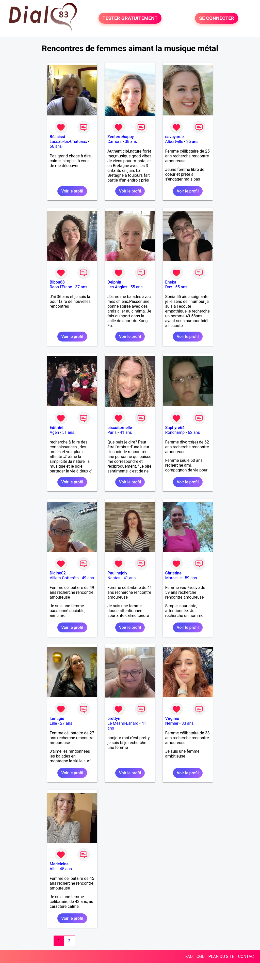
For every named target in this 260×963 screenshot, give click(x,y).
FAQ (189, 956)
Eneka (170, 282)
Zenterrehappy (120, 136)
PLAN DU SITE (221, 956)
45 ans (66, 868)
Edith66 (56, 427)
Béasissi (57, 136)
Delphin (114, 282)
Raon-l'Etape (61, 287)
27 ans (66, 723)
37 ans (81, 287)
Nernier (171, 723)
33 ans (188, 723)
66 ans (56, 146)
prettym (114, 718)
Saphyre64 (175, 427)
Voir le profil (72, 191)
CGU (201, 956)
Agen (54, 432)
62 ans (194, 432)
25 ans (192, 141)
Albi (53, 868)
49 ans (88, 577)
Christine (173, 573)
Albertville (174, 141)
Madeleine (59, 864)
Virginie (172, 718)
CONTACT (247, 956)
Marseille (173, 577)
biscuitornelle (119, 427)
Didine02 (58, 573)
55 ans (137, 287)
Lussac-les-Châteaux (68, 141)
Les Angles (117, 287)
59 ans (191, 577)
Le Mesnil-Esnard (122, 723)
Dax (168, 287)
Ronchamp (175, 432)
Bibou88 (57, 282)
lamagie (57, 718)
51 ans (68, 432)
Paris (112, 432)
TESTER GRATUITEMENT (130, 18)
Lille (53, 723)
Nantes (113, 577)
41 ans (126, 432)
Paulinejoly (117, 573)
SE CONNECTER (216, 18)
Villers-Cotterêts (64, 577)
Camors (114, 141)
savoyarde (174, 136)
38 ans (131, 141)
